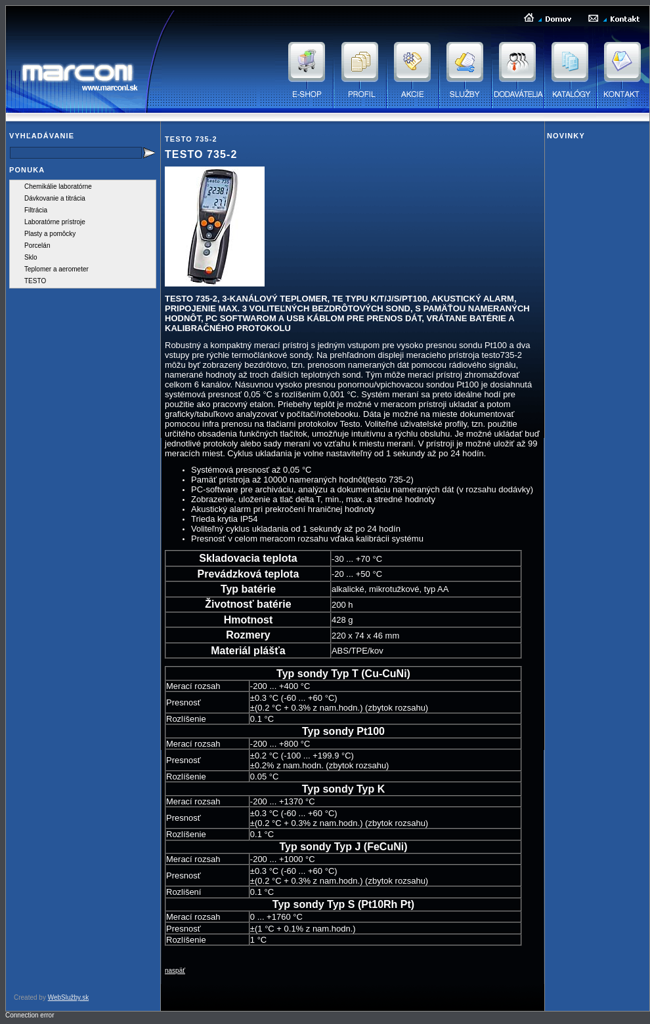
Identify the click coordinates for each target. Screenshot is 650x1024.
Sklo (30, 257)
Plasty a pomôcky (50, 233)
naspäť (175, 970)
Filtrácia (35, 210)
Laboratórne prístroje (54, 222)
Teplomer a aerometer (56, 269)
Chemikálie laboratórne (58, 186)
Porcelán (37, 245)
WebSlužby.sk (68, 997)
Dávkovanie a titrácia (54, 198)
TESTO (35, 281)
